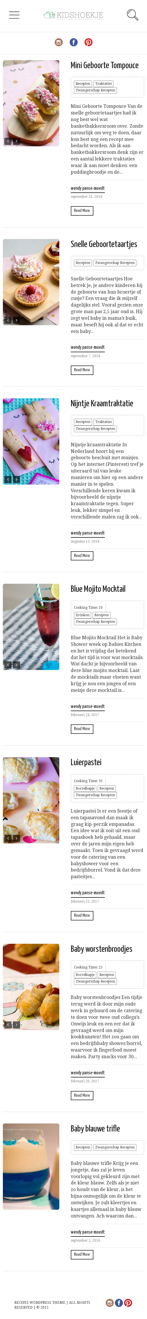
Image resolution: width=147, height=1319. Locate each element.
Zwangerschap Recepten (95, 90)
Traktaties (103, 84)
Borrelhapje (85, 788)
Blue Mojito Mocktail (98, 589)
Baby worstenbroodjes (101, 949)
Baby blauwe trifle (95, 1129)
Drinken (82, 615)
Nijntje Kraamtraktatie (102, 403)
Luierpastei (86, 762)
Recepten (83, 84)
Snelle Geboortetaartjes (104, 244)
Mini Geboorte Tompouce (105, 65)
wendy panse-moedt (88, 188)
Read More (82, 210)
